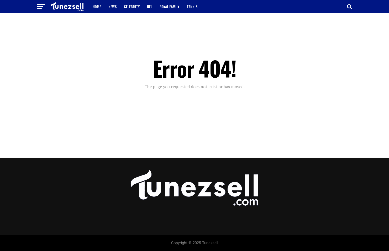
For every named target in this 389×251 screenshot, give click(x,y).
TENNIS (192, 6)
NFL (149, 6)
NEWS (112, 6)
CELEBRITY (132, 6)
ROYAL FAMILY (169, 6)
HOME (97, 6)
